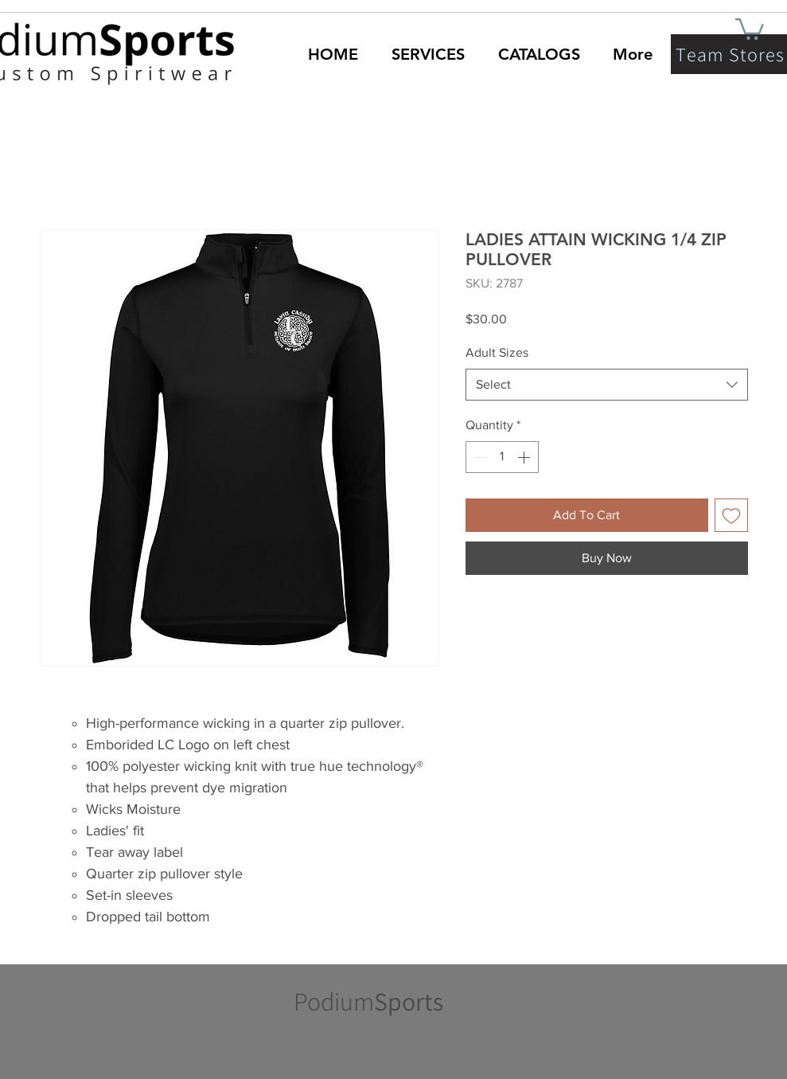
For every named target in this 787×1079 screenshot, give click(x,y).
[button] (749, 28)
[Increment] (525, 457)
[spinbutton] (502, 457)
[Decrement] (479, 457)
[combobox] (607, 385)
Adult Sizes (497, 352)
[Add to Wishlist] (731, 515)
